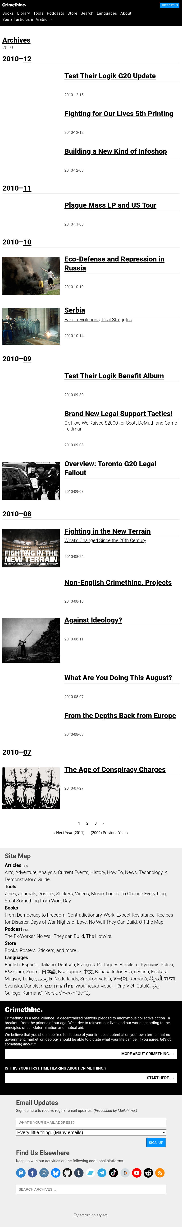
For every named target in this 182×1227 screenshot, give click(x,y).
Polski (167, 964)
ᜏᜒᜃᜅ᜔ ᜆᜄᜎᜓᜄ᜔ (74, 993)
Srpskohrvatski (95, 979)
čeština (141, 972)
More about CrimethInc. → (148, 1054)
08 (27, 514)
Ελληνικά (14, 972)
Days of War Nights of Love (59, 922)
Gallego (12, 993)
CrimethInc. (14, 4)
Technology (151, 872)
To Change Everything (143, 893)
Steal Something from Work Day (38, 901)
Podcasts (55, 13)
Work (109, 915)
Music (97, 893)
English (12, 964)
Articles (13, 865)
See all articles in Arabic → (27, 19)
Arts (9, 872)
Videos (82, 893)
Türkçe (29, 979)
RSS (25, 866)
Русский (150, 964)
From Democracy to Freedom (35, 915)
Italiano (48, 964)
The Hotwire (98, 936)
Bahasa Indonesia (113, 972)
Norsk (51, 993)
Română (138, 979)
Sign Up (156, 1142)
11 (27, 188)
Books (8, 13)
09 (27, 359)
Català (143, 986)
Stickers (64, 893)
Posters (46, 893)
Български (70, 972)
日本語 (49, 972)
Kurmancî (32, 993)
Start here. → (161, 1078)
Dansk (30, 986)
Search (87, 13)
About (126, 13)
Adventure (25, 872)
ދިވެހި (155, 986)
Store (72, 13)
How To (115, 872)
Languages (107, 13)
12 (27, 59)
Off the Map (151, 922)
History (97, 872)
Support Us (169, 5)
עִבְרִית (45, 986)
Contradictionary (85, 915)
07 (27, 752)
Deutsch (66, 964)
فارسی (45, 979)
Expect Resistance (136, 915)
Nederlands (66, 979)
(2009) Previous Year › (109, 833)
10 (27, 242)
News (131, 872)
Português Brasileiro (118, 964)
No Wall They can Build (60, 936)
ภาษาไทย (63, 986)
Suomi (33, 972)
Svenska (13, 986)
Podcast (13, 929)
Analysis (47, 872)
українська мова (94, 986)
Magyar (12, 979)
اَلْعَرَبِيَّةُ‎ (155, 979)
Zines (10, 893)
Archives (16, 40)
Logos (112, 893)
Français (86, 964)
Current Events (73, 872)
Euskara (159, 972)
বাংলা (169, 979)
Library (23, 13)
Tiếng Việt (124, 986)
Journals (27, 893)
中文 (88, 972)
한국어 (120, 979)
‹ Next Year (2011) (69, 833)
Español (30, 964)
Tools (38, 13)
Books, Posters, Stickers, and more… (42, 950)
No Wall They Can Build (113, 922)
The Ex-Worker (20, 936)
